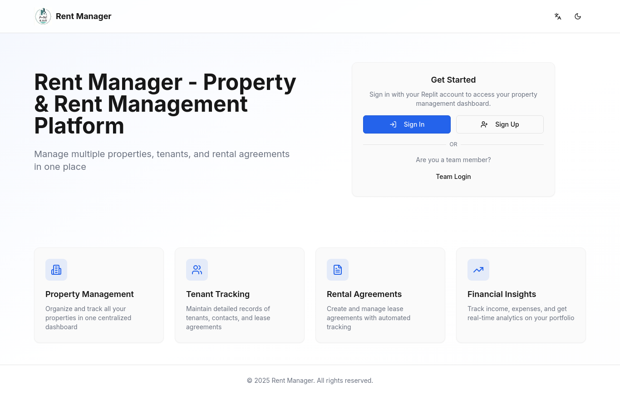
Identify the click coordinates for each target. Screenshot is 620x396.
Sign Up (500, 124)
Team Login (453, 176)
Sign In (407, 124)
